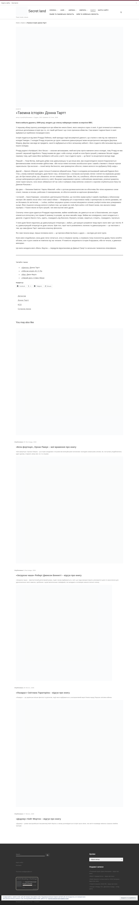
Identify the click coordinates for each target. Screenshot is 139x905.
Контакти (18, 865)
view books (35, 888)
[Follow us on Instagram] (136, 3)
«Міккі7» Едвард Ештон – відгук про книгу (101, 876)
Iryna (21, 117)
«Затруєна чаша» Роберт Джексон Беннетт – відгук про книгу (49, 575)
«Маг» (23, 275)
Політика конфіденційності (24, 871)
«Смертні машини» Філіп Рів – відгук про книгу (103, 884)
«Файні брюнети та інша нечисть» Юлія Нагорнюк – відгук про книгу (104, 880)
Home (18, 23)
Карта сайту (19, 862)
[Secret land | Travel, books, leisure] (22, 9)
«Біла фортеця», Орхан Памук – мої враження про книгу (46, 447)
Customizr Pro (28, 901)
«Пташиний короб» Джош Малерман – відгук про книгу (104, 872)
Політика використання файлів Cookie (58, 898)
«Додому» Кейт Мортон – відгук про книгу (38, 819)
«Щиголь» (25, 268)
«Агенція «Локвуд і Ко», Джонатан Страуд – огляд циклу (104, 887)
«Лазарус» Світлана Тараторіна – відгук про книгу (43, 693)
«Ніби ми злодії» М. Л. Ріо (31, 271)
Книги (23, 23)
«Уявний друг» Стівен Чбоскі (32, 278)
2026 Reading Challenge (27, 879)
